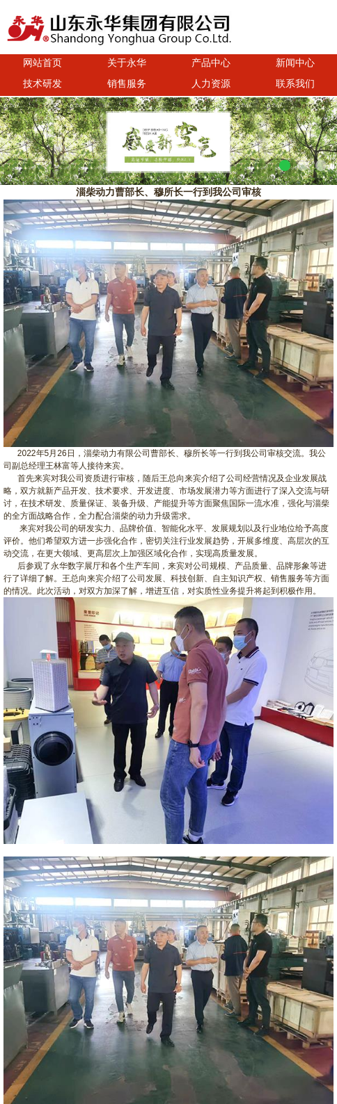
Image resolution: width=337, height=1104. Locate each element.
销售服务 (126, 83)
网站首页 (42, 62)
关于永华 (126, 62)
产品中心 (210, 62)
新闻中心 (295, 62)
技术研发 (42, 83)
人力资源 (210, 83)
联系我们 (295, 83)
